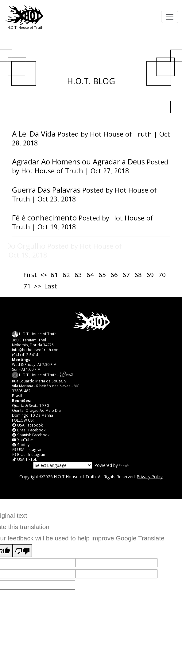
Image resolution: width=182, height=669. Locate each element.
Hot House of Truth (122, 134)
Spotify (21, 444)
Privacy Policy (150, 476)
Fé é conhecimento (44, 217)
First (30, 274)
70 (162, 274)
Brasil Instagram (29, 454)
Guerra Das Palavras (46, 190)
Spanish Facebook (31, 434)
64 (90, 274)
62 (66, 274)
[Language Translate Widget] (62, 465)
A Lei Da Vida (34, 134)
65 (102, 274)
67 (126, 274)
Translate (134, 465)
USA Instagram (28, 449)
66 (114, 274)
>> (37, 286)
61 (54, 274)
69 (150, 274)
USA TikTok (24, 459)
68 (138, 274)
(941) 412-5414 (25, 354)
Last (50, 286)
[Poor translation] (22, 550)
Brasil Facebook (29, 429)
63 (78, 274)
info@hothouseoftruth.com (36, 349)
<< (44, 274)
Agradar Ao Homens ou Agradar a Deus (78, 161)
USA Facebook (27, 425)
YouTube (22, 439)
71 (27, 286)
